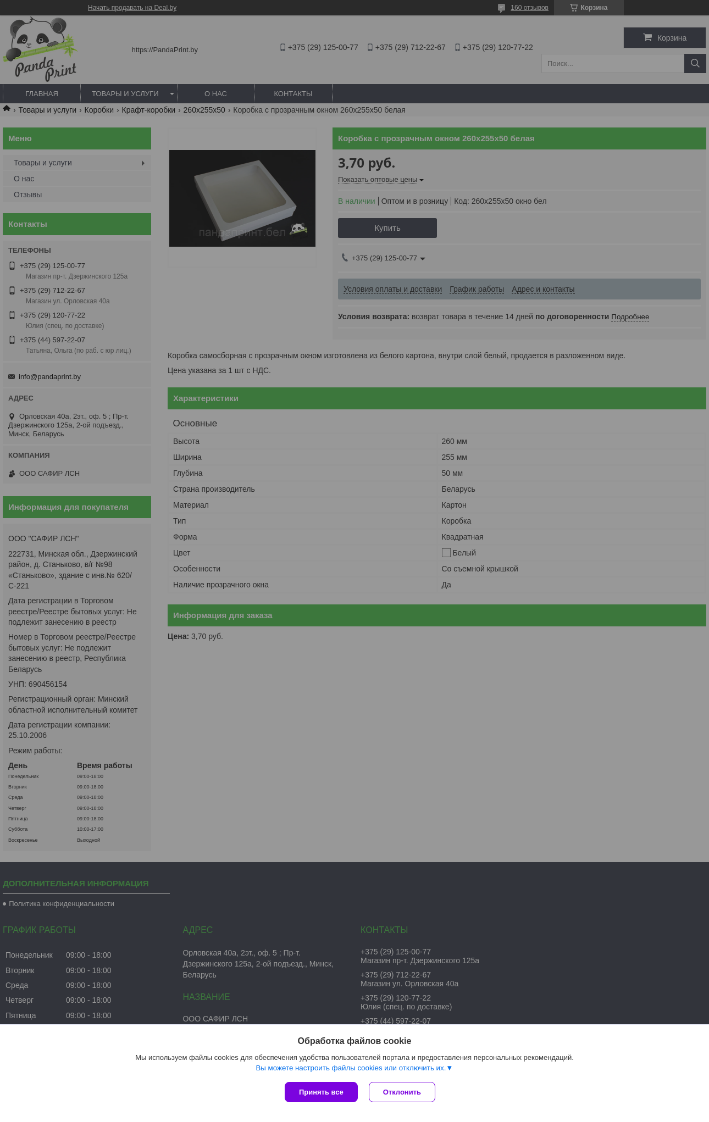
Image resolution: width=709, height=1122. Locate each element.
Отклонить (402, 1092)
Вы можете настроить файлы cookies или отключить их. (351, 1068)
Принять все (321, 1092)
